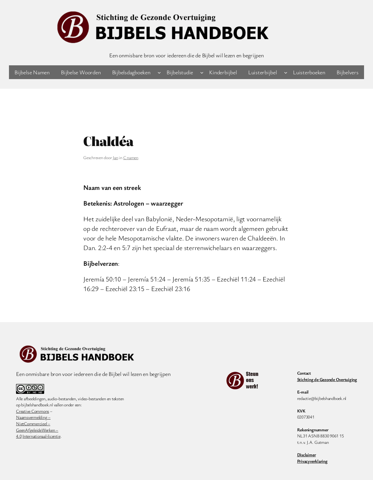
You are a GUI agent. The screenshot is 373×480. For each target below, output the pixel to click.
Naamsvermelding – (33, 417)
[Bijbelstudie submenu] (202, 72)
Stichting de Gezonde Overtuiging (327, 379)
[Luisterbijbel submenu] (286, 72)
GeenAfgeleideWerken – (37, 430)
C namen (130, 157)
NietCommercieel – (33, 423)
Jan (115, 157)
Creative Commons (32, 411)
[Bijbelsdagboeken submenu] (159, 72)
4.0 (18, 436)
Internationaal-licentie (41, 436)
